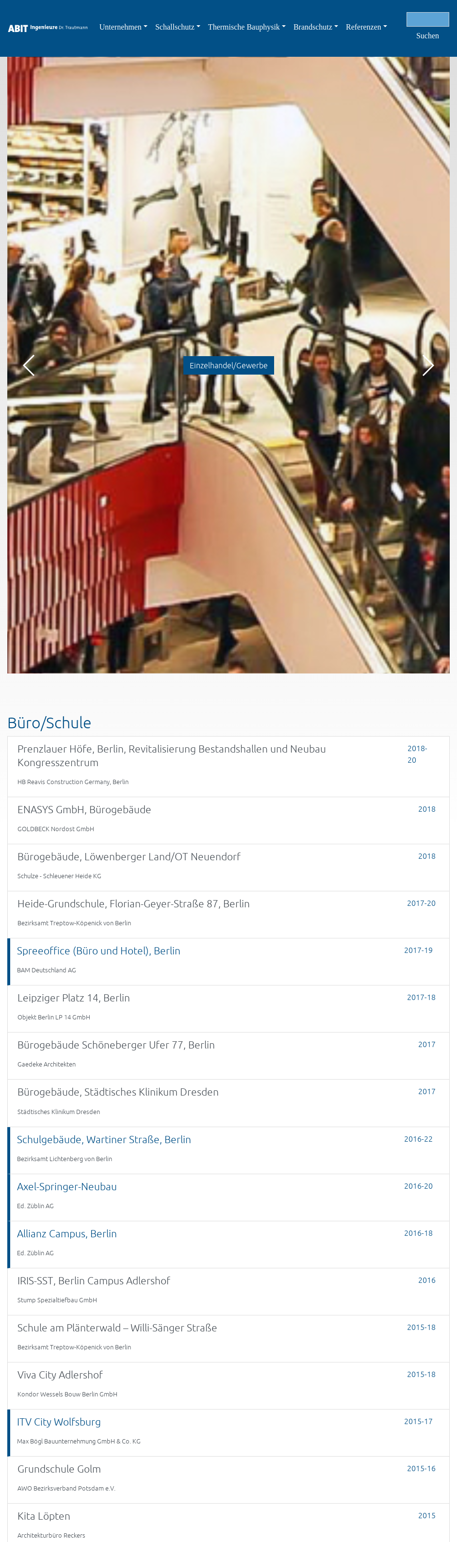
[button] (427, 365)
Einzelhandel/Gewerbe (229, 365)
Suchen (427, 36)
